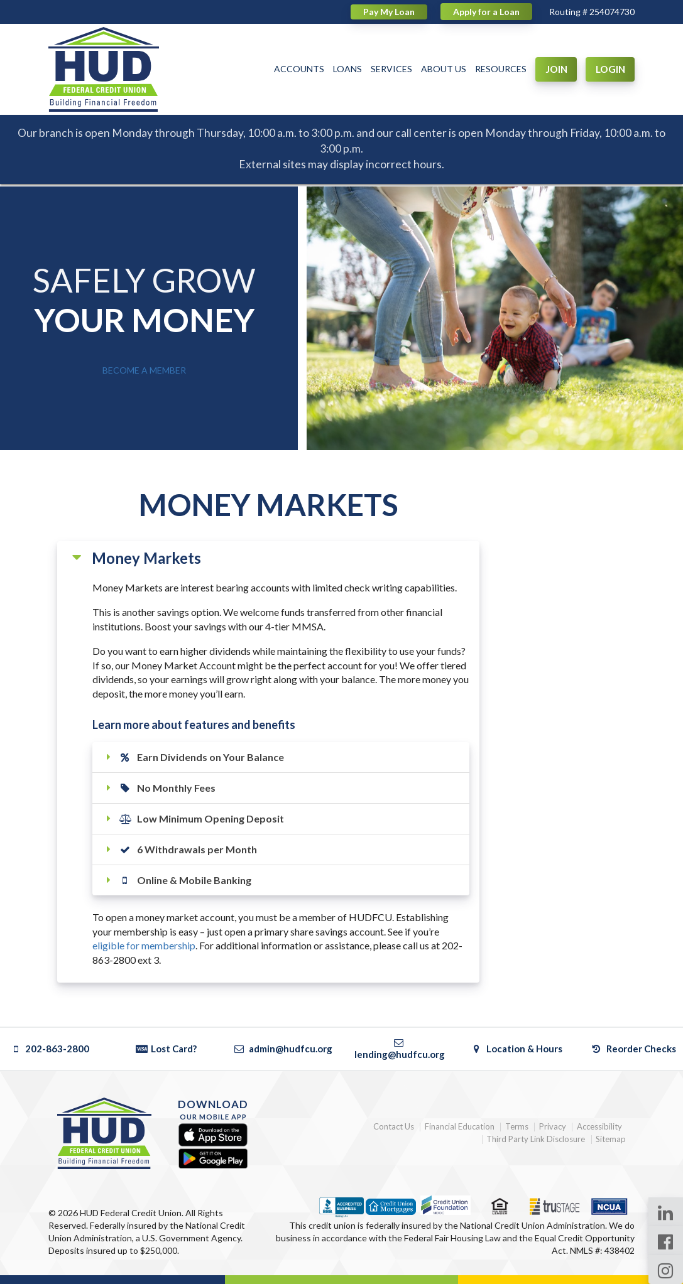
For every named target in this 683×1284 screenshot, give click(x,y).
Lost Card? (166, 1048)
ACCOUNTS (299, 68)
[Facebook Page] (665, 1240)
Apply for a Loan (486, 11)
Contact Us (393, 1127)
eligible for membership (143, 945)
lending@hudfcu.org (399, 1048)
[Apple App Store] (213, 1135)
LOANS (347, 68)
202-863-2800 (49, 1048)
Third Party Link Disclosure (535, 1139)
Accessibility (599, 1127)
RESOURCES (501, 68)
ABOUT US (443, 68)
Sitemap (611, 1139)
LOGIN (610, 69)
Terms (516, 1127)
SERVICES (391, 68)
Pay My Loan (389, 11)
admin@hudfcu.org (283, 1048)
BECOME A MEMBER (144, 370)
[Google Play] (213, 1158)
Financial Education (459, 1127)
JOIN (556, 69)
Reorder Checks (633, 1048)
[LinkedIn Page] (665, 1211)
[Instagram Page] (665, 1269)
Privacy (552, 1127)
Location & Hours (516, 1048)
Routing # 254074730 (592, 11)
